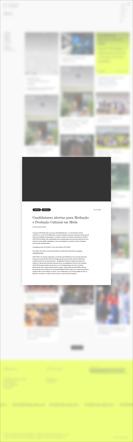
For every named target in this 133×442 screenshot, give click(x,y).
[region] (66, 179)
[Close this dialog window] (129, 4)
